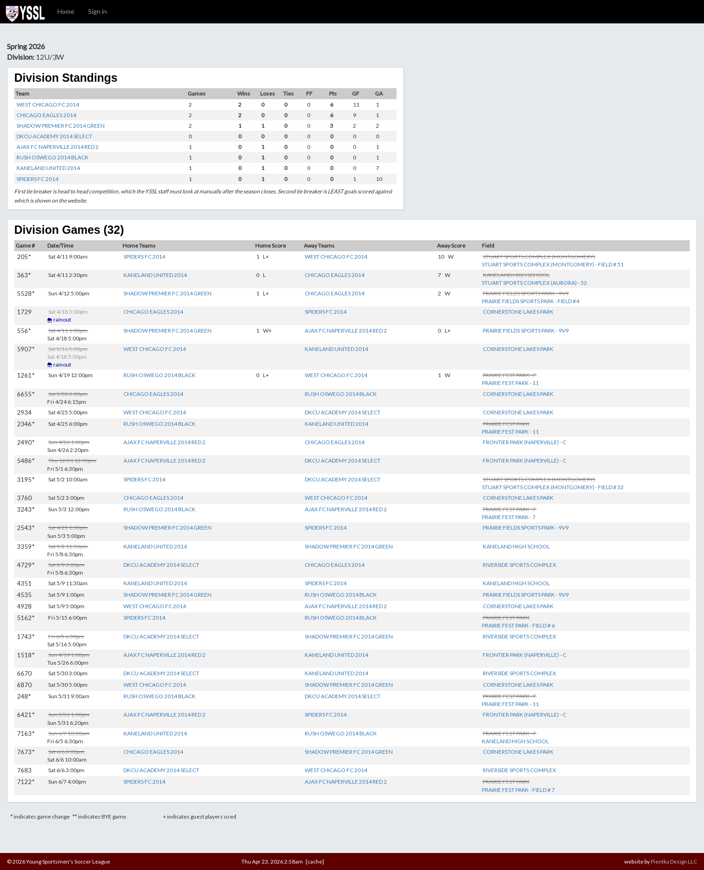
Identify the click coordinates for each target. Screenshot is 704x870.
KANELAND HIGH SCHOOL (516, 546)
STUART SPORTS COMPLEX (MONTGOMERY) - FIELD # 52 (553, 487)
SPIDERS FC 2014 (37, 178)
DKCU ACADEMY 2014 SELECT (54, 136)
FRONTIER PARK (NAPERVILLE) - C (524, 442)
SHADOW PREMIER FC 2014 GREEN (61, 125)
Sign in (97, 11)
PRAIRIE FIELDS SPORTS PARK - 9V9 (526, 330)
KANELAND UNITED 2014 (48, 167)
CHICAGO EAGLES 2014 (46, 115)
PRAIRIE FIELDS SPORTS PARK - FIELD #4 (530, 301)
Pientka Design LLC (674, 861)
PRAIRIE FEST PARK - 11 (510, 382)
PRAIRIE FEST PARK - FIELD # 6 (518, 625)
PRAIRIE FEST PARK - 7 (509, 517)
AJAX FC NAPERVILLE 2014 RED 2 (58, 146)
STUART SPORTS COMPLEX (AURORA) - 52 (534, 282)
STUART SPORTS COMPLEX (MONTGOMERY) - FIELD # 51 (553, 264)
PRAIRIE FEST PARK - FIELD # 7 (518, 789)
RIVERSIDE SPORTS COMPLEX (519, 564)
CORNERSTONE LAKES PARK (518, 311)
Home (65, 11)
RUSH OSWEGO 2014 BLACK (53, 157)
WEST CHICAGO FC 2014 (48, 104)
